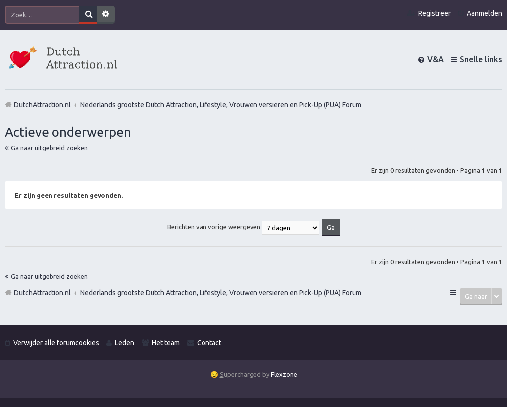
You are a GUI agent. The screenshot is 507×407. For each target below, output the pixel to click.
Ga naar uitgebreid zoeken (49, 147)
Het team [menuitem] (166, 343)
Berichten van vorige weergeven (243, 226)
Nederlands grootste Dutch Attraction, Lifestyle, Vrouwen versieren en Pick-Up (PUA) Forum (220, 293)
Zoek (88, 15)
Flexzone (284, 374)
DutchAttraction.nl (42, 293)
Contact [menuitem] (209, 343)
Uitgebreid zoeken (106, 15)
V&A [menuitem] (435, 59)
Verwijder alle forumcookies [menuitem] (56, 343)
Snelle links (481, 59)
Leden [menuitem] (124, 343)
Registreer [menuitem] (434, 13)
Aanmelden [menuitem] (484, 13)
